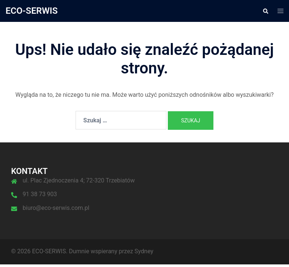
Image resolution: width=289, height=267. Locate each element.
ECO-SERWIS (32, 11)
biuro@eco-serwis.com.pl (56, 207)
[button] (265, 11)
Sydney (143, 251)
